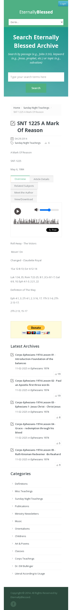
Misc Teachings (24, 491)
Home (16, 107)
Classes (19, 551)
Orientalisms (22, 528)
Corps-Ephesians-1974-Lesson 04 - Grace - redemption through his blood (35, 428)
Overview (20, 179)
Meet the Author (23, 192)
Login (63, 3)
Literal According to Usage (30, 573)
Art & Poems (22, 543)
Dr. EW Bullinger (24, 566)
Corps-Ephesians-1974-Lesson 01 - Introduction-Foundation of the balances (35, 359)
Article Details (41, 179)
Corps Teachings (24, 558)
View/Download (23, 199)
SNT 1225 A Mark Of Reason (38, 127)
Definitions (21, 483)
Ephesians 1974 (40, 368)
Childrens (20, 536)
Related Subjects (24, 186)
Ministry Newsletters (27, 513)
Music (18, 521)
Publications (22, 506)
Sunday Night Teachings (36, 107)
